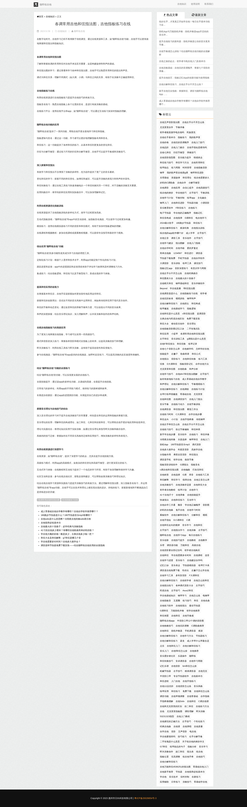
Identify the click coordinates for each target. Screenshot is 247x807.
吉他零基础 (192, 696)
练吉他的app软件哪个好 (171, 233)
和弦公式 (196, 354)
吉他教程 (191, 540)
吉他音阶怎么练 (183, 686)
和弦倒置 (164, 615)
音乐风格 (198, 686)
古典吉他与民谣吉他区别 (172, 318)
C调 (188, 520)
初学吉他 (177, 459)
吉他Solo (180, 701)
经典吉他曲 (165, 726)
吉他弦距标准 (166, 298)
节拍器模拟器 (189, 565)
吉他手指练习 (189, 681)
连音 (207, 555)
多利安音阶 (181, 575)
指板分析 (192, 746)
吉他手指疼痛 (187, 419)
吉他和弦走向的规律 (170, 525)
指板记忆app (166, 268)
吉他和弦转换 (189, 359)
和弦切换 (181, 344)
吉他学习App (179, 535)
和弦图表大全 (166, 278)
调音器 (199, 253)
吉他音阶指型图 (167, 157)
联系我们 (208, 4)
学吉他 (163, 777)
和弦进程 (164, 681)
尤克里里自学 (166, 127)
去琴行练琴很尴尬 (169, 394)
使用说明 (195, 4)
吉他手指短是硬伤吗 (197, 147)
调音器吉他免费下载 (170, 570)
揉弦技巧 (198, 263)
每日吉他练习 (195, 535)
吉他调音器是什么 (169, 293)
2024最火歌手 (167, 223)
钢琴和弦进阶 (197, 172)
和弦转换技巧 (166, 661)
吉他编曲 (185, 469)
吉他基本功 (196, 676)
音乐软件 (182, 434)
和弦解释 (164, 479)
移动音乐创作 (177, 323)
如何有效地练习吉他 (170, 379)
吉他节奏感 (188, 615)
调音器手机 (165, 459)
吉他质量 (198, 726)
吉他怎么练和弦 (201, 580)
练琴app (191, 198)
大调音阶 (164, 263)
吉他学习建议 (166, 243)
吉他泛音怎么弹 (201, 479)
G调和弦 (164, 610)
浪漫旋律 (175, 177)
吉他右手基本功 (167, 137)
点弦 (162, 646)
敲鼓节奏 (189, 459)
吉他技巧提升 (177, 540)
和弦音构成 (165, 218)
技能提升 (164, 354)
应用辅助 (164, 782)
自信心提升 (188, 187)
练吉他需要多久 (201, 177)
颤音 (180, 505)
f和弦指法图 (189, 288)
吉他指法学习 (177, 530)
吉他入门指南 (193, 243)
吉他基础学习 (177, 308)
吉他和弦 (198, 525)
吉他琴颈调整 (177, 696)
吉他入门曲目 (177, 147)
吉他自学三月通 (167, 505)
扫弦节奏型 (178, 152)
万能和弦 (184, 545)
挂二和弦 (188, 706)
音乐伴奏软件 (198, 283)
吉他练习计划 (198, 389)
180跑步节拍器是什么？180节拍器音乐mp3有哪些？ (66, 515)
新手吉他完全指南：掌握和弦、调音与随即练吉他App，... (183, 93)
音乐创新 (164, 540)
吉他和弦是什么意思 (170, 313)
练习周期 (175, 167)
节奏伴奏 (180, 127)
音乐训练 (175, 263)
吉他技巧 (200, 756)
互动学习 (191, 500)
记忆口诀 (164, 565)
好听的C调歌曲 (167, 182)
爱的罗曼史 (192, 248)
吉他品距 (164, 147)
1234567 (177, 253)
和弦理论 (187, 177)
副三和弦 (180, 751)
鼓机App (164, 444)
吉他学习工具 (166, 575)
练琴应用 (164, 691)
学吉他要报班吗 (167, 736)
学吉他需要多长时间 (181, 555)
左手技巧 (193, 192)
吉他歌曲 (182, 369)
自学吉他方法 (202, 364)
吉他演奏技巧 (166, 485)
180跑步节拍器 (183, 223)
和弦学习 (175, 479)
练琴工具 (187, 263)
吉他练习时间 (166, 414)
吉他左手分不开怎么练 (193, 122)
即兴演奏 (200, 711)
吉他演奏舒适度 (183, 485)
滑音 (191, 474)
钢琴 (162, 172)
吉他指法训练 (198, 228)
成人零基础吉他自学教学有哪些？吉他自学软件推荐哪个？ (69, 511)
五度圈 (176, 600)
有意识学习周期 (198, 268)
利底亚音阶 (183, 449)
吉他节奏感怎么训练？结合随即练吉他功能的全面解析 (184, 53)
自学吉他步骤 (195, 414)
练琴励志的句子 (177, 746)
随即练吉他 (165, 535)
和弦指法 (193, 454)
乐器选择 (182, 439)
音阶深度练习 (181, 268)
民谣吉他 (164, 590)
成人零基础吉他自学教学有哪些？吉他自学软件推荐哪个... (184, 102)
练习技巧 (187, 600)
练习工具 (202, 359)
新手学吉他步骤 (167, 434)
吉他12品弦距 (166, 686)
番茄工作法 (192, 409)
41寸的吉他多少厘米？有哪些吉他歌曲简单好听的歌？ (67, 530)
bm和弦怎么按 (190, 666)
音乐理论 (191, 323)
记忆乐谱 (164, 666)
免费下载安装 (193, 318)
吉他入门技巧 (198, 142)
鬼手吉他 (180, 510)
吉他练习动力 (177, 404)
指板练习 (182, 137)
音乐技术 (173, 777)
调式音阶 (196, 444)
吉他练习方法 (202, 706)
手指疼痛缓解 (166, 701)
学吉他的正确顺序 (182, 213)
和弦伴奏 (205, 434)
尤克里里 (198, 394)
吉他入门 (205, 439)
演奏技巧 (187, 782)
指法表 (190, 751)
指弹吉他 (187, 479)
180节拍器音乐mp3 (180, 444)
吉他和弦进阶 (177, 203)
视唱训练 (180, 298)
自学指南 (205, 696)
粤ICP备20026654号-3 (145, 798)
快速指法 (164, 500)
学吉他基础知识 (167, 595)
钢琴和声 (191, 298)
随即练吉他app (167, 620)
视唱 (205, 515)
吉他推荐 (194, 651)
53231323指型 (167, 716)
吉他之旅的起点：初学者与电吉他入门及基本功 (182, 61)
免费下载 (187, 691)
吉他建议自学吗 (194, 560)
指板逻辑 (191, 308)
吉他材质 (164, 474)
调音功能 (164, 696)
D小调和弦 (178, 520)
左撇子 (174, 354)
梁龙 (182, 641)
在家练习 (196, 777)
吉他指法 (164, 359)
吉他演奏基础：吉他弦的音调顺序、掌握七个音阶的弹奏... (184, 69)
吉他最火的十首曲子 (185, 278)
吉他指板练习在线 (70, 500)
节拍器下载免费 (167, 258)
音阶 (173, 731)
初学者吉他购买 (192, 550)
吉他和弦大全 (200, 485)
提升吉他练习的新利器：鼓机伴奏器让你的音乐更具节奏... (184, 43)
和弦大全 (164, 323)
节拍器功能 (192, 203)
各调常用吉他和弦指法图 (49, 500)
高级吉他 (196, 545)
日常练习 (175, 782)
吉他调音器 (165, 409)
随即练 (192, 656)
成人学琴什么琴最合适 (198, 641)
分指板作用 (165, 454)
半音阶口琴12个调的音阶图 (190, 620)
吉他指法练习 (166, 585)
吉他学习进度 (166, 560)
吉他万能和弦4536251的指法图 (175, 766)
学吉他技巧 (181, 192)
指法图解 (180, 243)
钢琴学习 (182, 595)
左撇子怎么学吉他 (200, 570)
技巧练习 (182, 736)
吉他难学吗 (187, 349)
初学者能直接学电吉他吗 (172, 132)
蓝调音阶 (201, 313)
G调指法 (184, 464)
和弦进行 (188, 253)
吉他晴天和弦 (166, 283)
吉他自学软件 (198, 258)
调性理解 (189, 711)
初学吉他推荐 (193, 610)
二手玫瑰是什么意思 (170, 741)
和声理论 (164, 384)
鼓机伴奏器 (176, 631)
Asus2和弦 (188, 590)
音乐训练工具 (177, 338)
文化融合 (202, 198)
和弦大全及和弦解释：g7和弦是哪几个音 (61, 538)
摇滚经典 (184, 228)
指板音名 (195, 464)
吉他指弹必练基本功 (51, 522)
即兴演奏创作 (166, 751)
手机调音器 (190, 631)
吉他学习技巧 (166, 374)
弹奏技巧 (191, 152)
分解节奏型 (194, 182)
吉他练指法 (181, 605)
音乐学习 (186, 525)
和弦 (196, 600)
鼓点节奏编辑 (182, 429)
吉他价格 (164, 142)
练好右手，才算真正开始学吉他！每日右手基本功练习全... (184, 23)
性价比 (185, 570)
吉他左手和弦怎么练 (170, 424)
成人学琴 (190, 233)
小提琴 (174, 333)
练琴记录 (192, 344)
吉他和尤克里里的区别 (171, 706)
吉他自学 (181, 182)
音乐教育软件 (166, 208)
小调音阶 (205, 203)
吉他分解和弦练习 (169, 228)
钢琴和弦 (193, 439)
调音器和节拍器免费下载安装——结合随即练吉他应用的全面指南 (73, 545)
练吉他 (199, 751)
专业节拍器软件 (181, 676)
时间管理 (187, 167)
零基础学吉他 (200, 782)
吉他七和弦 (165, 152)
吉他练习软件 (166, 605)
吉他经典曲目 (191, 273)
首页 (40, 16)
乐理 (162, 545)
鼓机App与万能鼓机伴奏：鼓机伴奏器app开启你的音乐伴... (184, 33)
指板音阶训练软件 (169, 464)
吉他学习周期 (195, 661)
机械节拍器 (165, 671)
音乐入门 (164, 651)
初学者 (203, 293)
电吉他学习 (201, 218)
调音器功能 (172, 545)
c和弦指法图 (188, 313)
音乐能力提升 (184, 157)
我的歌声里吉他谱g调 (177, 172)
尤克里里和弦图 (167, 369)
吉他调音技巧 (180, 399)
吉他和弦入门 (173, 646)
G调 (185, 474)
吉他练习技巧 (166, 429)
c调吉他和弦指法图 (169, 469)
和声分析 (193, 369)
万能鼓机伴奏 (177, 610)
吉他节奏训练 (193, 404)
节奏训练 (205, 192)
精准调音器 (190, 671)
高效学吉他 (196, 449)
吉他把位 (184, 303)
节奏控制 (180, 198)
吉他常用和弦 (198, 162)
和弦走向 (164, 419)
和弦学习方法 (182, 162)
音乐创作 (187, 238)
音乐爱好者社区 (167, 656)
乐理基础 (164, 177)
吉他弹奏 (180, 495)
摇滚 (200, 631)
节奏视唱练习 (198, 384)
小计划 (174, 419)
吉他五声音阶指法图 (170, 122)
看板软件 (164, 515)
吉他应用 (175, 187)
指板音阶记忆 (186, 364)
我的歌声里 (194, 137)
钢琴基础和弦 (182, 283)
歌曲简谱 (184, 354)
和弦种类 (195, 429)
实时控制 (184, 777)
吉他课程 (198, 555)
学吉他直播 (175, 288)
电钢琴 (206, 595)
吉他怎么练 (194, 595)
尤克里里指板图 (174, 711)
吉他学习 (193, 490)
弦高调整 (175, 756)
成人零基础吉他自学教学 (194, 379)
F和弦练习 (181, 208)
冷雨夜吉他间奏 (167, 439)
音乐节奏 (164, 404)
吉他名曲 (205, 600)
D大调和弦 (172, 364)
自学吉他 (164, 731)
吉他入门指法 (195, 399)
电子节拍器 (165, 213)
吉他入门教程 (183, 716)
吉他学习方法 (186, 636)
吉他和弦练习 (177, 500)
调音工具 (175, 238)
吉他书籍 (180, 248)
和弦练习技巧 (166, 162)
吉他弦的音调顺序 (180, 142)
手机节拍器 (183, 258)
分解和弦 (195, 515)
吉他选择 (175, 474)
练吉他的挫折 (166, 192)
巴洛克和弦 (198, 469)
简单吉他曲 (165, 253)
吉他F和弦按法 (167, 344)
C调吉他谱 (203, 701)
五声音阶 (182, 731)
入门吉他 (175, 681)
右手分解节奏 (195, 736)
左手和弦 (164, 338)
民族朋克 (191, 132)
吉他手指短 (165, 520)
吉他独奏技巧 (166, 625)
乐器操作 (182, 656)
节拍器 (179, 771)
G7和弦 (163, 746)
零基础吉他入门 (200, 766)
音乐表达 (175, 565)
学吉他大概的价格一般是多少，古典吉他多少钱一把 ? (67, 534)
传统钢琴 (200, 419)
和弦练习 (197, 223)
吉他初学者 (185, 580)
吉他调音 (164, 187)
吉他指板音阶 (200, 167)
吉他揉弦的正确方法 (170, 721)
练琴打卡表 (203, 565)
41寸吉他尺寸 (166, 495)
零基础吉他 (185, 394)
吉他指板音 (165, 600)
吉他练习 (192, 208)
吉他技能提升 (193, 495)
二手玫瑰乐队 (193, 328)
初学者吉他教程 (167, 490)
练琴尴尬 (164, 308)
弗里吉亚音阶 (180, 454)
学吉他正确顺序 (192, 505)
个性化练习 (199, 721)
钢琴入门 (164, 203)
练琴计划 (182, 490)
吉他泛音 (164, 238)
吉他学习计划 (166, 198)
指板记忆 (198, 213)
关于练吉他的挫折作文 (193, 741)
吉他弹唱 (187, 726)
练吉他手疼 (188, 756)
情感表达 (198, 157)
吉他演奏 (191, 530)
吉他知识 (181, 4)
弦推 (162, 364)
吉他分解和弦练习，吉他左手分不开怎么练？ (181, 84)
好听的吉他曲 (166, 510)
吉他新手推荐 (166, 771)
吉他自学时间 (166, 248)
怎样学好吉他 (202, 349)
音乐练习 (180, 560)
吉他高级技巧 (202, 187)
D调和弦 (189, 218)
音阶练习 (175, 359)
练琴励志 (164, 167)
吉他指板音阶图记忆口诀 (172, 328)
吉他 (162, 711)
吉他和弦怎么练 (201, 691)
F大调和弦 (194, 575)
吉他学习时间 (193, 510)
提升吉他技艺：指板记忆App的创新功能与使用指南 (184, 77)
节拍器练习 (201, 636)
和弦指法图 (178, 409)
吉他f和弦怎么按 (179, 651)
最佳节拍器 (194, 605)
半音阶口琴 (165, 676)
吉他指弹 (177, 218)
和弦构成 (195, 303)
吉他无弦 (202, 671)
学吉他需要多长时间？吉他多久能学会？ (60, 541)
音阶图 (206, 505)
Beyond (163, 288)
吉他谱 (176, 726)
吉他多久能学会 (167, 449)
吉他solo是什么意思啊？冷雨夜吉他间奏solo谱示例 (66, 519)
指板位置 (164, 756)
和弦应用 (164, 333)
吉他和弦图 (165, 399)
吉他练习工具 (202, 474)
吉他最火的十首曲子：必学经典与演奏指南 (62, 526)
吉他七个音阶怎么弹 (170, 349)
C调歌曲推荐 (197, 625)
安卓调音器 (181, 661)
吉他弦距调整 (182, 625)
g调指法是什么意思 (196, 338)
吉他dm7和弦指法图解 (187, 374)
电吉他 (193, 731)
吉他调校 (184, 389)
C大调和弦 (181, 414)
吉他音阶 (175, 666)
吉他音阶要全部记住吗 (171, 550)
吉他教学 (202, 540)
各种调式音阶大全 (184, 585)
